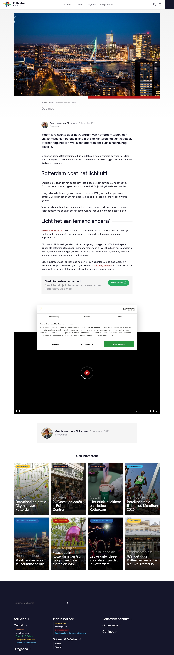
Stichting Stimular (103, 265)
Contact (109, 631)
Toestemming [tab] (53, 316)
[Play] (16, 411)
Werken (58, 647)
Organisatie (111, 625)
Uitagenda (91, 4)
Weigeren (55, 344)
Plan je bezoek (107, 4)
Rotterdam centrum (117, 619)
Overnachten (60, 623)
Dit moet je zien (62, 630)
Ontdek (79, 4)
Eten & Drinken (22, 633)
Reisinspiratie (61, 626)
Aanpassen (87, 344)
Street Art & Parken (24, 636)
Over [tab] (120, 316)
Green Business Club (52, 230)
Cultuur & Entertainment (26, 643)
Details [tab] (87, 316)
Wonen (58, 644)
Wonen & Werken (67, 639)
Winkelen (20, 630)
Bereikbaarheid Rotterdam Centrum (70, 633)
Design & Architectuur (25, 639)
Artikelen (68, 4)
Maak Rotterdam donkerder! (63, 281)
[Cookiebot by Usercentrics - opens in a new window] (124, 309)
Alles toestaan (119, 344)
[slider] (76, 411)
